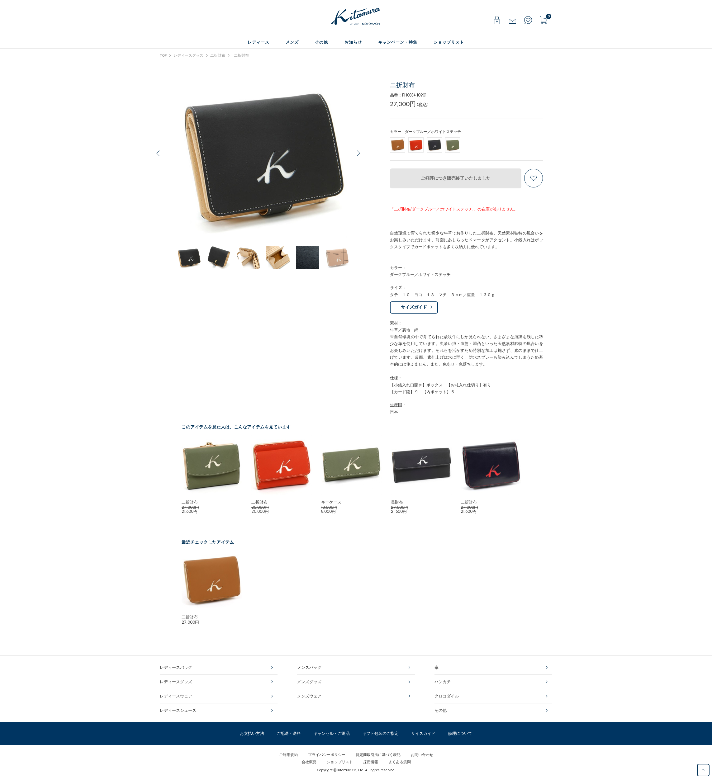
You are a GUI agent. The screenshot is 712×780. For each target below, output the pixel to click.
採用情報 (370, 762)
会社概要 (308, 762)
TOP (163, 55)
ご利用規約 (288, 755)
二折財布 (217, 55)
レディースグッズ (188, 55)
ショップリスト (340, 762)
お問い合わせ (422, 755)
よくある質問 (399, 762)
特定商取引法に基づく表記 (378, 755)
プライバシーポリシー (326, 755)
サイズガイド (414, 307)
